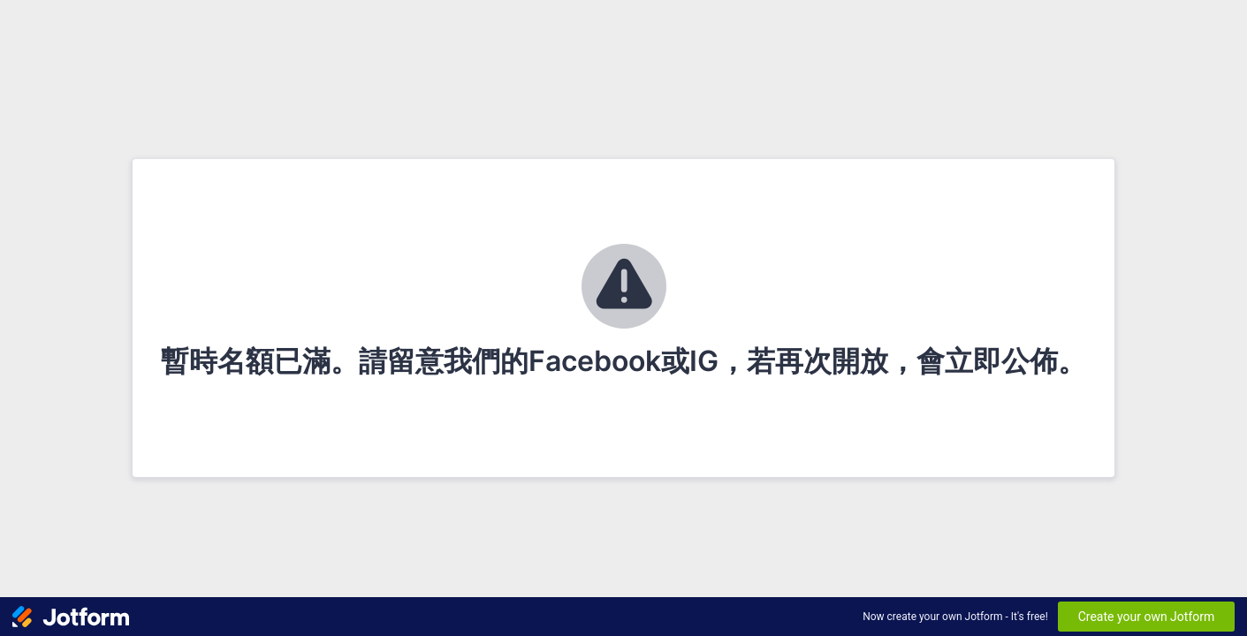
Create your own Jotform (1146, 617)
